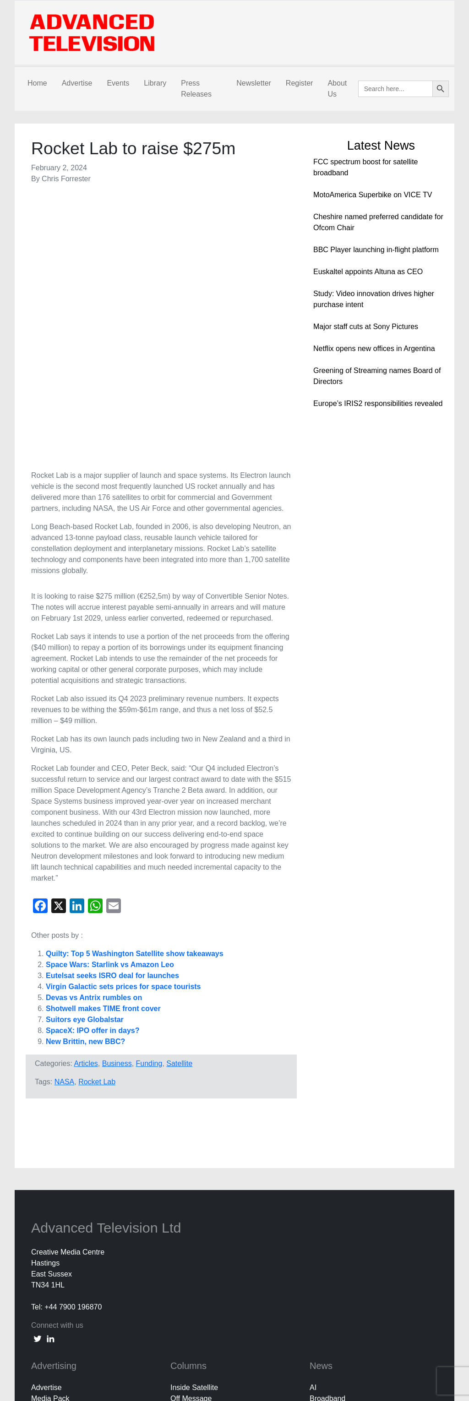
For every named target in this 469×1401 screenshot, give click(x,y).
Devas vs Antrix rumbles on (94, 737)
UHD (318, 1237)
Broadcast (326, 1149)
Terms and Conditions (66, 1347)
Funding (149, 803)
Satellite (179, 803)
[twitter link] (37, 1078)
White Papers (332, 1248)
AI (313, 1127)
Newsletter (253, 83)
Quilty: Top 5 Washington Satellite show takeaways (135, 694)
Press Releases (196, 88)
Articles (86, 803)
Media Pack (50, 1138)
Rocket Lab (96, 822)
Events (118, 83)
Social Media (331, 1226)
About (40, 1303)
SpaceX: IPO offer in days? (93, 770)
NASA (65, 822)
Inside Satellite (194, 1127)
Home (37, 83)
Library (155, 83)
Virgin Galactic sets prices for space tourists (123, 726)
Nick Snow (202, 1149)
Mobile (320, 1193)
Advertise (77, 83)
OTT (317, 1204)
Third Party (203, 1171)
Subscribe (47, 1325)
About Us (337, 88)
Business (117, 803)
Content (322, 1171)
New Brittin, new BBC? (85, 781)
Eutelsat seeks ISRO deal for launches (112, 715)
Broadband (327, 1138)
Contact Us (49, 1314)
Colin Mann (203, 1160)
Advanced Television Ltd (108, 967)
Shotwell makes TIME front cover (103, 748)
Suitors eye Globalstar (85, 759)
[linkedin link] (50, 1078)
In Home (323, 1182)
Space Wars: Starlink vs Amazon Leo (110, 705)
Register (299, 83)
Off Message (191, 1138)
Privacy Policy (54, 1336)
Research (325, 1215)
